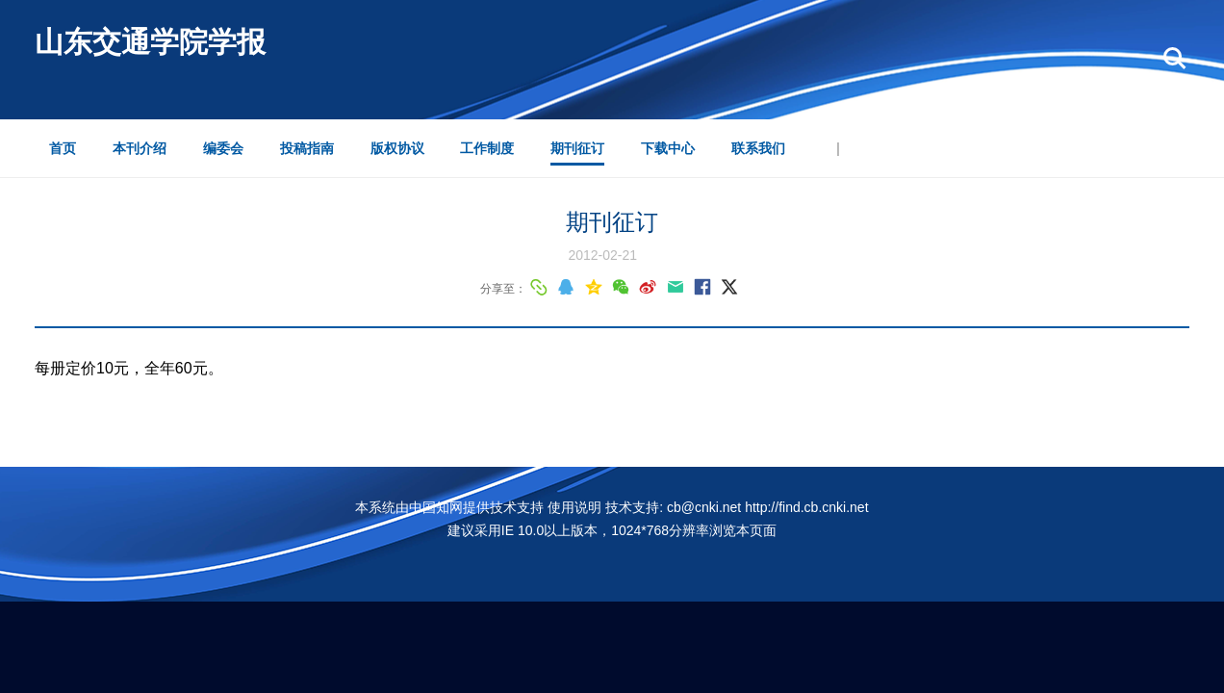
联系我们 (758, 148)
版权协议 (397, 148)
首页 (62, 148)
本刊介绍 (139, 148)
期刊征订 (577, 148)
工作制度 (487, 148)
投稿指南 (307, 148)
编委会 (223, 148)
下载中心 (668, 148)
